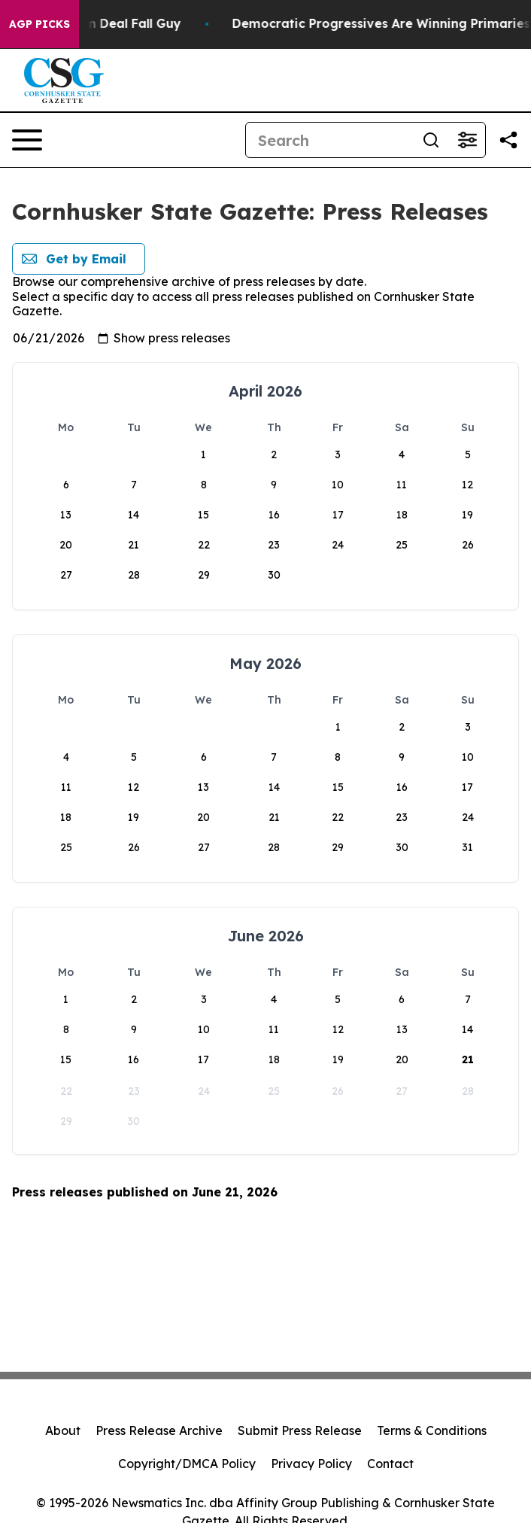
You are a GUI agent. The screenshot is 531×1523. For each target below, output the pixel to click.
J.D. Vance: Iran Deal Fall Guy (108, 24)
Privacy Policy (311, 1463)
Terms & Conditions (432, 1430)
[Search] (329, 140)
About (62, 1430)
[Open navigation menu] (27, 140)
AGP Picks (39, 24)
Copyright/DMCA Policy (187, 1463)
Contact (390, 1463)
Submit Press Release (300, 1430)
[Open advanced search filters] (467, 140)
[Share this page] (508, 140)
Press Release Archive (159, 1430)
